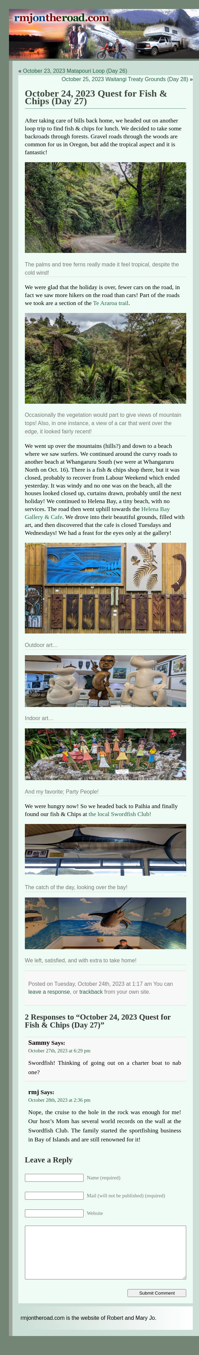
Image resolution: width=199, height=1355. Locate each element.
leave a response (49, 992)
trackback (91, 992)
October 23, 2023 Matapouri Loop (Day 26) (75, 71)
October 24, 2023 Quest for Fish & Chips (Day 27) (96, 97)
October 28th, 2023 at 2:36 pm (59, 1100)
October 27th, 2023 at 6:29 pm (59, 1050)
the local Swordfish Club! (120, 814)
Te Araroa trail (110, 303)
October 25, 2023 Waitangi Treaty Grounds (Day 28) (125, 79)
